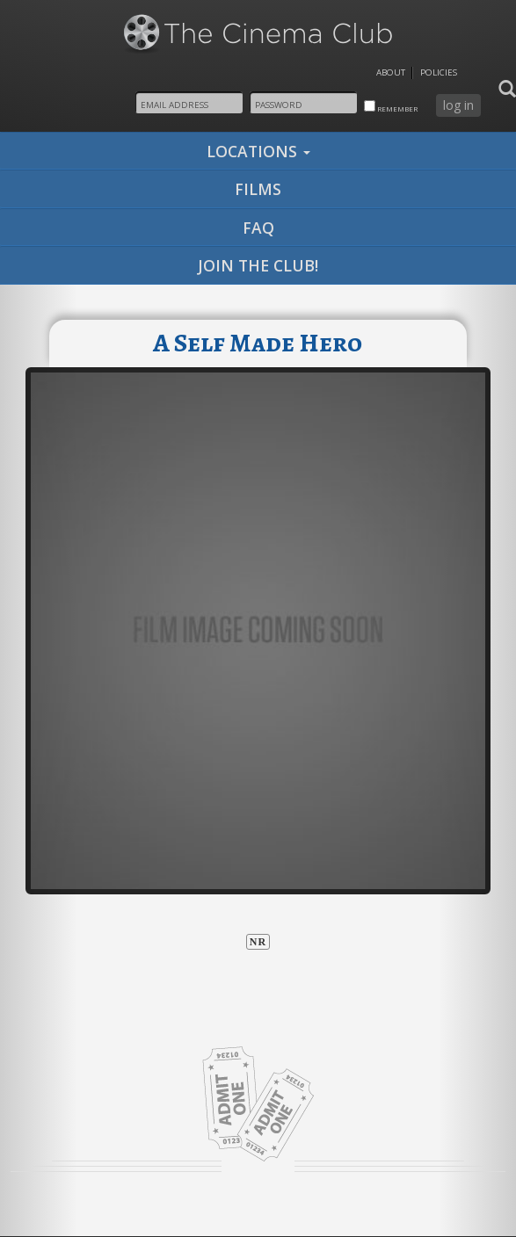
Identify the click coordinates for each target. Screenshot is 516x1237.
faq (258, 227)
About (390, 72)
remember (391, 106)
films (258, 188)
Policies (438, 72)
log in (458, 105)
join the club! (258, 265)
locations (258, 151)
